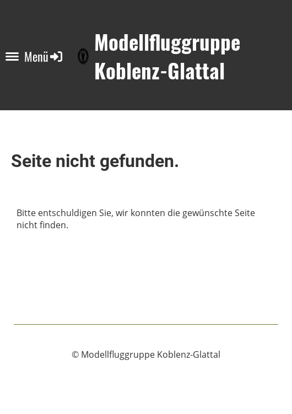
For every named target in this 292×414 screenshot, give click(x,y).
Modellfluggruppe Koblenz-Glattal (167, 56)
